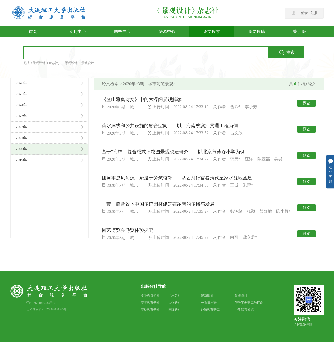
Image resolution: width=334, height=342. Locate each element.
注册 (314, 13)
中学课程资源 (244, 309)
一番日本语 (209, 302)
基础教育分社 (150, 309)
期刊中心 (77, 31)
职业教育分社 (150, 295)
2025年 (49, 94)
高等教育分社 (150, 302)
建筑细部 (207, 295)
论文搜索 (211, 31)
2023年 (49, 116)
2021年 (49, 138)
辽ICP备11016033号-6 (40, 303)
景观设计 (71, 63)
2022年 (49, 127)
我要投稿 (256, 31)
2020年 (49, 149)
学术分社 (174, 295)
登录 (304, 13)
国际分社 (174, 309)
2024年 (49, 105)
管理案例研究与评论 (249, 302)
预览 (306, 103)
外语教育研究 (210, 309)
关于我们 (301, 31)
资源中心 (167, 31)
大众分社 (174, 302)
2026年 (49, 83)
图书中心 (122, 31)
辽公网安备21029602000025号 (46, 309)
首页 (33, 31)
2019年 (49, 160)
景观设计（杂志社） (47, 63)
